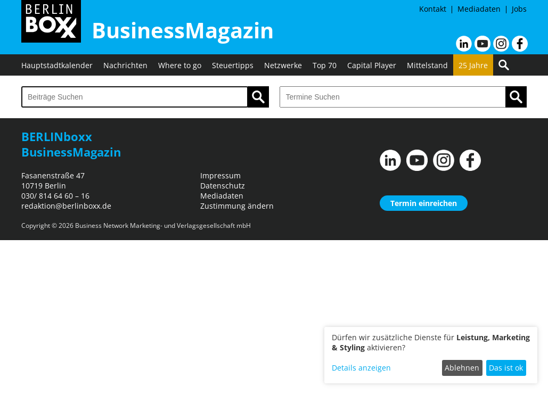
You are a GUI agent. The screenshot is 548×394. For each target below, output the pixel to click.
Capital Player (371, 65)
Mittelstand (427, 65)
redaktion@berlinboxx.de (66, 206)
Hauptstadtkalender (57, 65)
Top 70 (325, 65)
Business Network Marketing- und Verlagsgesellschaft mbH (163, 225)
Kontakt (432, 9)
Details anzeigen (361, 368)
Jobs (519, 9)
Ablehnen (462, 368)
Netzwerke (283, 65)
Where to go (179, 65)
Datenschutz (222, 185)
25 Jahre (473, 65)
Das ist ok (506, 368)
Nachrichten (125, 65)
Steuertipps (232, 65)
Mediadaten (479, 9)
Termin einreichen (423, 203)
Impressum (220, 175)
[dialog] (430, 355)
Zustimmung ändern (237, 206)
